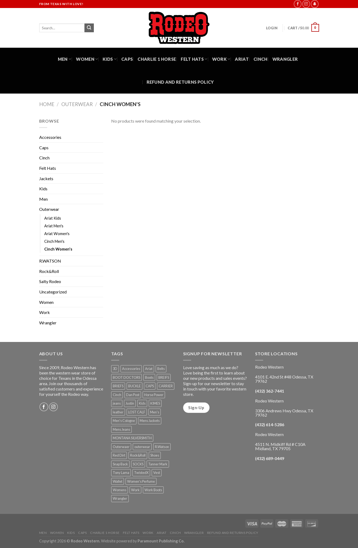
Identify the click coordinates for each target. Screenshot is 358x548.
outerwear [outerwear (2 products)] (142, 447)
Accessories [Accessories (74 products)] (131, 368)
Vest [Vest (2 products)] (156, 472)
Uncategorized (53, 291)
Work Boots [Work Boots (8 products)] (153, 490)
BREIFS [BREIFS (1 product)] (163, 377)
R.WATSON (50, 260)
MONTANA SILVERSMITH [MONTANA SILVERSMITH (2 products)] (132, 438)
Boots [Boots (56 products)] (149, 377)
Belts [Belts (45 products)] (161, 368)
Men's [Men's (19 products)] (154, 412)
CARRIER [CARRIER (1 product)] (166, 386)
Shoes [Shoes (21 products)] (154, 455)
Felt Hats (194, 59)
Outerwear (77, 104)
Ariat (242, 59)
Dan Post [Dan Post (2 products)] (132, 395)
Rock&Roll (49, 271)
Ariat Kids (52, 218)
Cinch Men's (54, 241)
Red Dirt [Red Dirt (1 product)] (119, 455)
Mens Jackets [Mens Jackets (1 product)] (150, 420)
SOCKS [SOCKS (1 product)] (138, 464)
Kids (109, 59)
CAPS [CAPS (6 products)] (150, 386)
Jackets (46, 178)
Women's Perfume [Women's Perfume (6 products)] (141, 481)
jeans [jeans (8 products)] (117, 403)
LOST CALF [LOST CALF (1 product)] (136, 412)
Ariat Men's (53, 226)
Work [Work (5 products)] (135, 490)
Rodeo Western (85, 541)
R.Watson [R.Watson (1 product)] (162, 447)
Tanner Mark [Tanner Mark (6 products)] (157, 464)
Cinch (261, 59)
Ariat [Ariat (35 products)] (148, 368)
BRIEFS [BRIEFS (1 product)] (118, 386)
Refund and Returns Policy (180, 81)
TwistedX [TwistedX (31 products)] (141, 472)
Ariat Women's (57, 233)
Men (64, 59)
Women (87, 59)
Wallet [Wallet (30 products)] (117, 481)
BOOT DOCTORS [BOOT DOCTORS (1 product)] (126, 377)
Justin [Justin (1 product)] (130, 403)
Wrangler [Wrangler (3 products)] (120, 498)
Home (46, 104)
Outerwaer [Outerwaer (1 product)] (121, 447)
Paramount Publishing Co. (161, 541)
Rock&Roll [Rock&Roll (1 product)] (138, 455)
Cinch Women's (58, 249)
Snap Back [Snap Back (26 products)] (120, 464)
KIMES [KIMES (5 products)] (155, 403)
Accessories (50, 137)
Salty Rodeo (50, 281)
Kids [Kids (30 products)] (142, 403)
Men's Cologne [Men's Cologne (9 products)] (124, 420)
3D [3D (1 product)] (115, 368)
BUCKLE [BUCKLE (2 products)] (134, 386)
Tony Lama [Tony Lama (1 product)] (121, 472)
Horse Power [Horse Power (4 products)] (153, 395)
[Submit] (89, 28)
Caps (127, 59)
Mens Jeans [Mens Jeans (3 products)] (121, 429)
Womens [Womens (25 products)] (119, 490)
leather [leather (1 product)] (118, 412)
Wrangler (285, 59)
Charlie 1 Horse (157, 59)
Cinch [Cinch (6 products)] (117, 395)
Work (221, 59)
